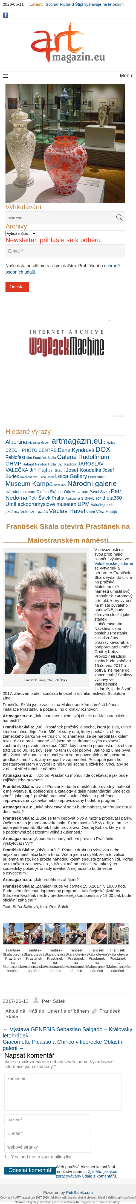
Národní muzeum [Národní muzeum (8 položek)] (20, 492)
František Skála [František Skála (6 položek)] (44, 458)
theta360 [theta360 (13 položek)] (112, 498)
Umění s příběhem (68, 1011)
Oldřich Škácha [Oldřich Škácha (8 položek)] (49, 492)
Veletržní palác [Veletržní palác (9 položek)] (34, 511)
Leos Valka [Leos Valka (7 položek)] (97, 477)
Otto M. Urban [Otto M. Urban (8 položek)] (76, 492)
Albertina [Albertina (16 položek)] (16, 442)
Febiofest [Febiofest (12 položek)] (15, 457)
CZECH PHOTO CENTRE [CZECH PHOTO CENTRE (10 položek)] (31, 450)
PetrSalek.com (79, 1192)
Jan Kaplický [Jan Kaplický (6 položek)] (67, 464)
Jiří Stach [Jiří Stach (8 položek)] (56, 470)
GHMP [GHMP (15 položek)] (13, 464)
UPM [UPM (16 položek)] (83, 504)
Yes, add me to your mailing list (38, 1157)
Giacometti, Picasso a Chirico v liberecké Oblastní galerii (63, 1045)
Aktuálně (15, 1011)
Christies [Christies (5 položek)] (109, 442)
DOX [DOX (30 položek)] (103, 449)
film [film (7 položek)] (29, 458)
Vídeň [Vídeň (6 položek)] (90, 512)
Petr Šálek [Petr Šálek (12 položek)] (39, 498)
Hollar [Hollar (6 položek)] (52, 464)
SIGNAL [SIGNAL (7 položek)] (87, 498)
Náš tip (36, 1011)
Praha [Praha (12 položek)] (58, 498)
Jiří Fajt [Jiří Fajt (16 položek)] (38, 470)
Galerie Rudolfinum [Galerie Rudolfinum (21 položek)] (83, 456)
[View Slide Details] (65, 143)
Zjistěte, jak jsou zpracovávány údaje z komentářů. (86, 1173)
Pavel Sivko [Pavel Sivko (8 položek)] (99, 492)
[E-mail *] (65, 251)
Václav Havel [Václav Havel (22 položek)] (67, 510)
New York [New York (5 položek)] (60, 485)
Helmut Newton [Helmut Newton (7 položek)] (34, 464)
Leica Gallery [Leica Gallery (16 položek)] (71, 476)
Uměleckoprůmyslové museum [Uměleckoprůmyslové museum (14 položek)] (40, 504)
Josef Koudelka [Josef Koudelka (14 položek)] (83, 470)
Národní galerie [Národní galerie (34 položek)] (92, 483)
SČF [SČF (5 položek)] (98, 498)
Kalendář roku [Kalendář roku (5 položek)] (29, 477)
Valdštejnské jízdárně (113, 563)
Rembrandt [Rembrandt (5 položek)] (72, 498)
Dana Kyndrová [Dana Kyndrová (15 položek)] (76, 450)
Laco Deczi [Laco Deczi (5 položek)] (46, 477)
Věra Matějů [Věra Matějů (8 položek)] (106, 511)
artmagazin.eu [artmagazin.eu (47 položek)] (76, 440)
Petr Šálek (53, 1001)
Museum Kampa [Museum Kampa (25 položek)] (29, 483)
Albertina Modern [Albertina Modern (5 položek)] (39, 442)
